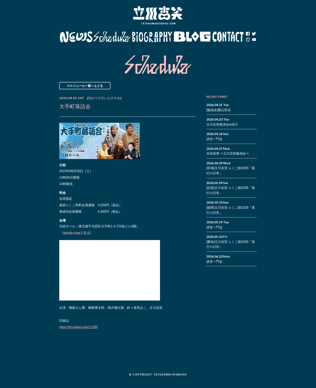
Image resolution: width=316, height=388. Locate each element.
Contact (228, 37)
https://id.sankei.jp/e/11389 (78, 327)
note (248, 40)
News (76, 37)
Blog (192, 37)
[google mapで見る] (76, 232)
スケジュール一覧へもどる (85, 85)
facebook (248, 34)
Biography (152, 37)
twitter (254, 34)
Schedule (112, 37)
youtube (254, 40)
